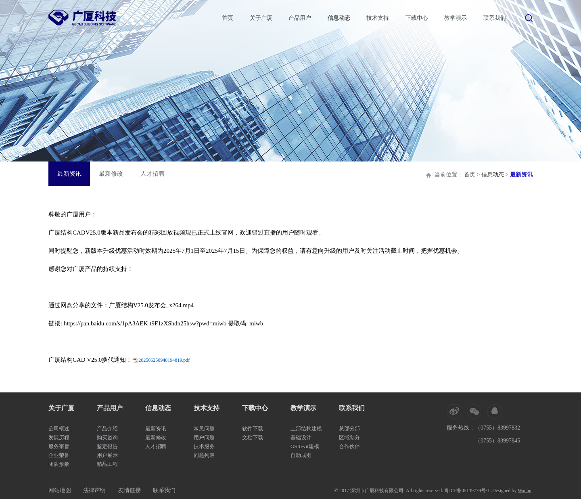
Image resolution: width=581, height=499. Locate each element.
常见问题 (204, 429)
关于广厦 (261, 18)
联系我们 (494, 18)
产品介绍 (107, 429)
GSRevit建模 (304, 446)
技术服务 (204, 446)
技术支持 (377, 18)
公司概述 (58, 429)
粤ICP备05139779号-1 (467, 490)
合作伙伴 (349, 446)
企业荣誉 (58, 455)
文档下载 (252, 437)
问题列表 (204, 455)
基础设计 (300, 437)
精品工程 (107, 464)
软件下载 (252, 429)
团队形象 (58, 464)
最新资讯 (69, 173)
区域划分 (349, 437)
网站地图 (59, 490)
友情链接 (129, 490)
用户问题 (204, 437)
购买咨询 (107, 437)
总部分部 (349, 429)
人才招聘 (152, 173)
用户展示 (107, 455)
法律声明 (94, 490)
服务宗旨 (58, 446)
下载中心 (416, 18)
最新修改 (111, 173)
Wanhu (524, 490)
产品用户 (299, 18)
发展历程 (58, 437)
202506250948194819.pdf (164, 360)
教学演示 (455, 18)
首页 (227, 18)
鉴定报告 (107, 446)
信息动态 (339, 18)
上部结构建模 (306, 429)
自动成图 (300, 455)
